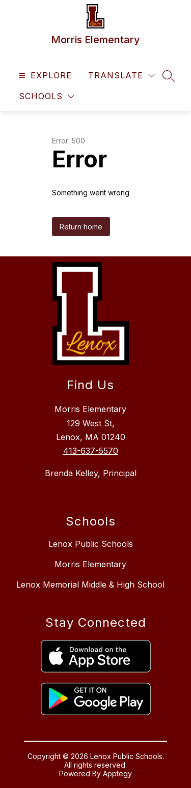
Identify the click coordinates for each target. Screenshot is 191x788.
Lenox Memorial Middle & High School (90, 584)
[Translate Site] (121, 75)
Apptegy (117, 773)
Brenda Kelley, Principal (91, 473)
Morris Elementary (90, 564)
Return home (81, 226)
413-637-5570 (90, 451)
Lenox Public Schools (90, 544)
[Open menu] (44, 75)
